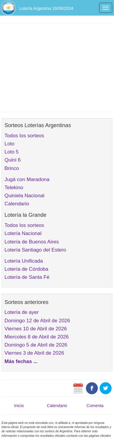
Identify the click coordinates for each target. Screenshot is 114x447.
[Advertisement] (57, 66)
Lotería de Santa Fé (26, 277)
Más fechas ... (21, 361)
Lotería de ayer (21, 312)
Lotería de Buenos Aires (31, 242)
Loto (9, 144)
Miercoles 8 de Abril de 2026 (36, 337)
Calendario (16, 204)
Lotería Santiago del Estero (35, 250)
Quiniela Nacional (24, 195)
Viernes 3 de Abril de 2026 (34, 353)
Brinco (11, 168)
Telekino (13, 187)
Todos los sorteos (24, 136)
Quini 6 (12, 160)
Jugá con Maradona (26, 179)
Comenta (95, 405)
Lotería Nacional (23, 233)
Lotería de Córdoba (26, 269)
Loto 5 (11, 152)
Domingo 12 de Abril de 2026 (37, 320)
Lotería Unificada (23, 261)
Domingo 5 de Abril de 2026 (35, 345)
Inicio (19, 405)
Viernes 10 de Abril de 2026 (35, 329)
